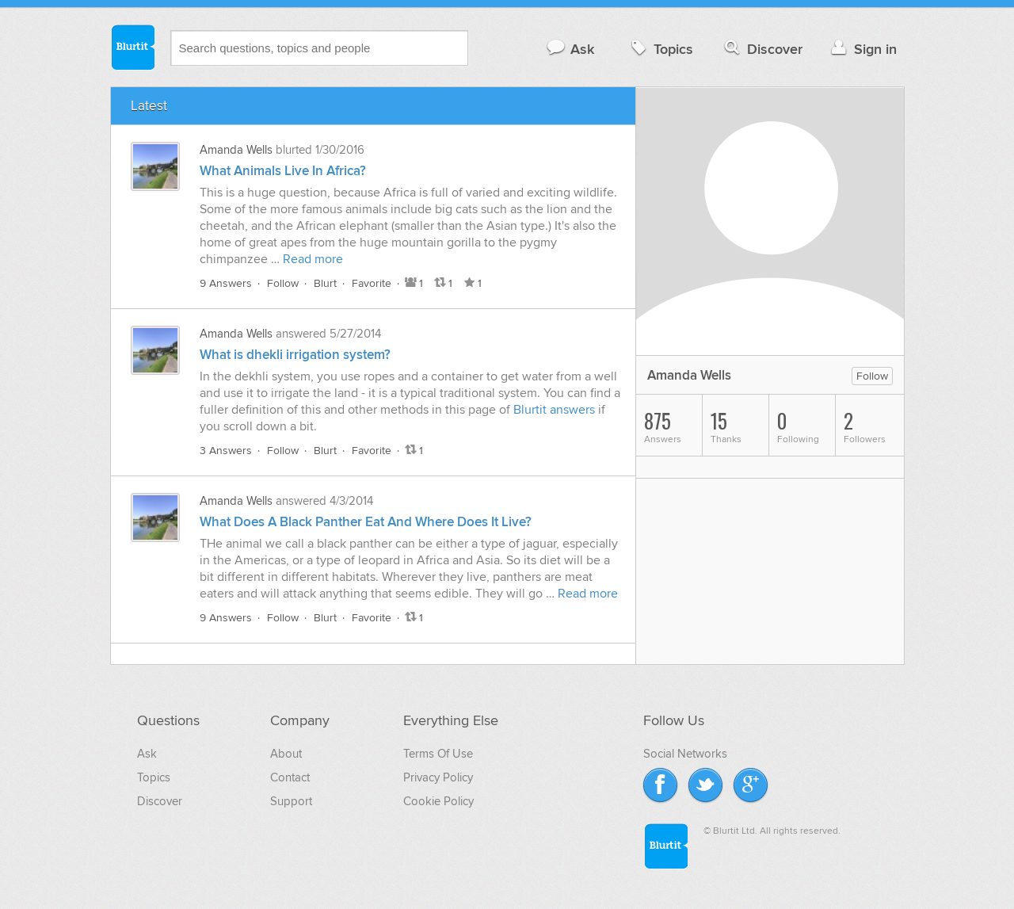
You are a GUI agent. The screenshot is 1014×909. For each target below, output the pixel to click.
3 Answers (226, 450)
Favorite (371, 283)
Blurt (325, 283)
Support (291, 801)
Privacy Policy (438, 777)
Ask (570, 49)
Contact (290, 777)
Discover (761, 49)
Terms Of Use (438, 754)
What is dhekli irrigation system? (295, 355)
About (286, 754)
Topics (660, 49)
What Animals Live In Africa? (283, 171)
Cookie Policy (438, 801)
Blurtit (132, 47)
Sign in (862, 49)
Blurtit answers (554, 410)
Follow (283, 283)
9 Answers (226, 283)
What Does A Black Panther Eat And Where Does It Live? (366, 522)
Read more (313, 259)
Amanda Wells (236, 150)
